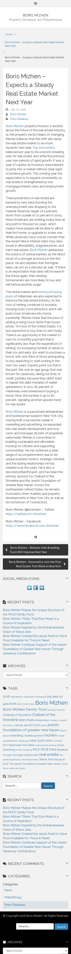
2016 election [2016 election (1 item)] (17, 697)
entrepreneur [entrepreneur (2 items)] (41, 720)
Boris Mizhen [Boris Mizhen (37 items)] (51, 702)
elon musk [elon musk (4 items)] (26, 720)
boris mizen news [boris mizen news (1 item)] (25, 704)
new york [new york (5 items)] (37, 740)
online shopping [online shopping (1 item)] (24, 750)
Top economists (43, 147)
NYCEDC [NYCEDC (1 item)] (58, 741)
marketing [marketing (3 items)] (16, 735)
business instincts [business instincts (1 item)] (56, 710)
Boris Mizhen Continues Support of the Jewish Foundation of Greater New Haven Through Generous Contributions (35, 649)
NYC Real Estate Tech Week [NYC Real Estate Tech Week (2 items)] (18, 745)
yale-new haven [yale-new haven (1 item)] (17, 768)
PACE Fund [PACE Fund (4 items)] (48, 749)
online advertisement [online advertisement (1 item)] (45, 745)
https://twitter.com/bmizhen (26, 514)
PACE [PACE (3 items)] (36, 749)
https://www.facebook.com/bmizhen (32, 525)
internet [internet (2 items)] (18, 725)
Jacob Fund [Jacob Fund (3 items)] (31, 725)
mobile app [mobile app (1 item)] (23, 741)
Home (8, 34)
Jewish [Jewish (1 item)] (43, 725)
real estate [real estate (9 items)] (49, 754)
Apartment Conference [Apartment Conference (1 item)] (35, 697)
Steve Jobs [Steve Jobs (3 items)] (46, 759)
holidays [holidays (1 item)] (54, 720)
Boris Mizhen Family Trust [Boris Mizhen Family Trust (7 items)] (25, 709)
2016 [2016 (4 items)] (6, 696)
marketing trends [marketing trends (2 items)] (33, 735)
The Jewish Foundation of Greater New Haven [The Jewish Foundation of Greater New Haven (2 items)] (35, 763)
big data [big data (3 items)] (52, 696)
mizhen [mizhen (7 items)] (50, 735)
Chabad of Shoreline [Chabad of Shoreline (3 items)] (17, 715)
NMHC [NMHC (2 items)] (49, 740)
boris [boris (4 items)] (13, 703)
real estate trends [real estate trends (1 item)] (30, 759)
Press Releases (19, 118)
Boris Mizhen (18, 114)
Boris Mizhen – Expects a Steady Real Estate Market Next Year (34, 44)
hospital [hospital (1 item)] (63, 720)
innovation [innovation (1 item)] (8, 725)
